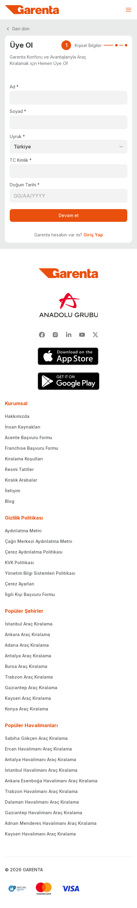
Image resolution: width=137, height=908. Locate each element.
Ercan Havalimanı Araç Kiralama (38, 748)
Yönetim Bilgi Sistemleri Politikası (40, 573)
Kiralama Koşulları (24, 458)
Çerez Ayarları (19, 583)
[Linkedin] (69, 335)
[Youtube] (82, 335)
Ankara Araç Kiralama (27, 634)
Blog (9, 501)
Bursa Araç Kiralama (26, 666)
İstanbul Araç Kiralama (29, 623)
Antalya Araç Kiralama (28, 655)
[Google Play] (69, 381)
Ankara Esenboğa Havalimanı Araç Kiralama (51, 780)
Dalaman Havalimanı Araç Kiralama (42, 802)
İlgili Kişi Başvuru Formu (30, 594)
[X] (95, 335)
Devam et (69, 215)
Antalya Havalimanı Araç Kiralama (40, 759)
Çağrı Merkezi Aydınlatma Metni (38, 541)
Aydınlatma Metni (23, 530)
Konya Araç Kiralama (26, 708)
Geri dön (17, 29)
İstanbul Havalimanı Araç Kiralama (41, 770)
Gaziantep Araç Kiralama (31, 687)
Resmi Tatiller (19, 469)
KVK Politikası (19, 562)
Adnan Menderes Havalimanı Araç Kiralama (51, 823)
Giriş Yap (93, 234)
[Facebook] (42, 335)
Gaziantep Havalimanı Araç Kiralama (43, 812)
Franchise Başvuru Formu (31, 448)
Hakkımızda (17, 416)
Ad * (14, 86)
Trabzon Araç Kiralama (29, 676)
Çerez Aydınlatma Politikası (34, 551)
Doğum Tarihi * (24, 184)
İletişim (12, 490)
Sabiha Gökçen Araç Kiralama (36, 738)
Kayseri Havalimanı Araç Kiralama (40, 833)
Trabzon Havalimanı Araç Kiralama (41, 791)
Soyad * (18, 111)
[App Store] (69, 356)
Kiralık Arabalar (21, 480)
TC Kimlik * (21, 160)
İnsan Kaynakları (22, 426)
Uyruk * (17, 136)
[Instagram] (55, 335)
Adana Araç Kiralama (27, 645)
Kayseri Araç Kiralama (28, 698)
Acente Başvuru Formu (28, 437)
